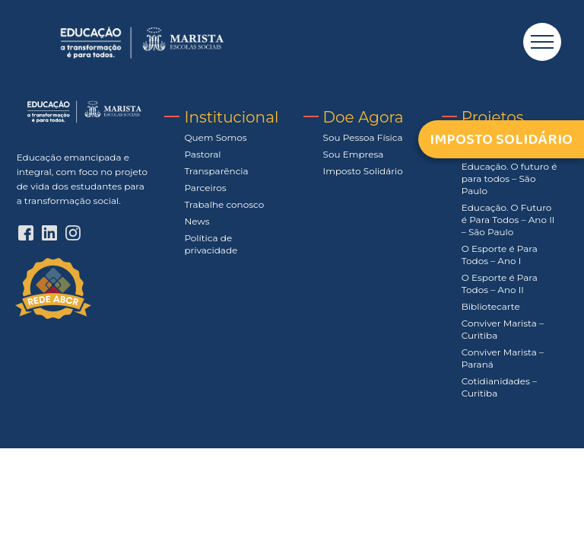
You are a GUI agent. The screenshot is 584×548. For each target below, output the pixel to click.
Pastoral (202, 154)
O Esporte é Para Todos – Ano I (500, 254)
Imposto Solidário (363, 171)
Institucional (231, 117)
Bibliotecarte (491, 306)
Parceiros (205, 187)
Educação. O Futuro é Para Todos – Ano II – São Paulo (508, 219)
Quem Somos (215, 137)
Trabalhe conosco (224, 204)
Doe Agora (363, 117)
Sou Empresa (353, 154)
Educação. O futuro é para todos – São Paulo (509, 178)
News (196, 221)
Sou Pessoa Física (363, 137)
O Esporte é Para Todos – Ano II (500, 283)
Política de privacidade (210, 244)
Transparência (216, 171)
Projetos (493, 117)
